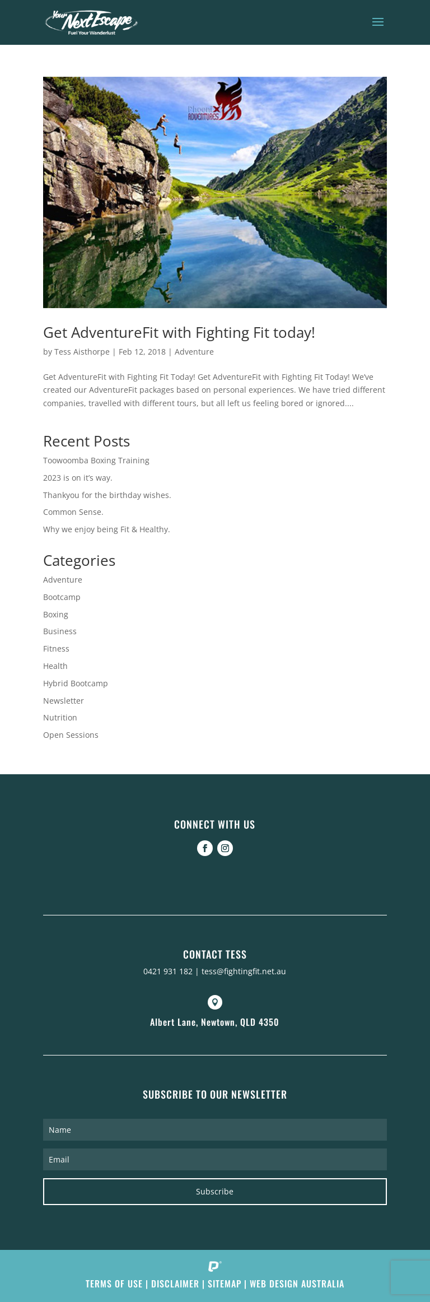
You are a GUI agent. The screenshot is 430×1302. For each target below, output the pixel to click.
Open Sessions (71, 734)
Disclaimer (175, 1283)
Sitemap (224, 1283)
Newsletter (63, 700)
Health (55, 666)
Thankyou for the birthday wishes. (107, 495)
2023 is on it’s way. (78, 477)
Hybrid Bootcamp (75, 683)
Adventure (194, 351)
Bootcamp (62, 597)
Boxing (55, 614)
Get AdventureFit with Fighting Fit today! (179, 332)
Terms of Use (114, 1283)
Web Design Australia (297, 1283)
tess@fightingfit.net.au (244, 971)
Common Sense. (73, 511)
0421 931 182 (168, 971)
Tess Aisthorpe (82, 351)
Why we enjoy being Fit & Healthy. (106, 529)
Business (60, 631)
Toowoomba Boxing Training (96, 460)
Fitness (56, 648)
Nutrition (60, 717)
